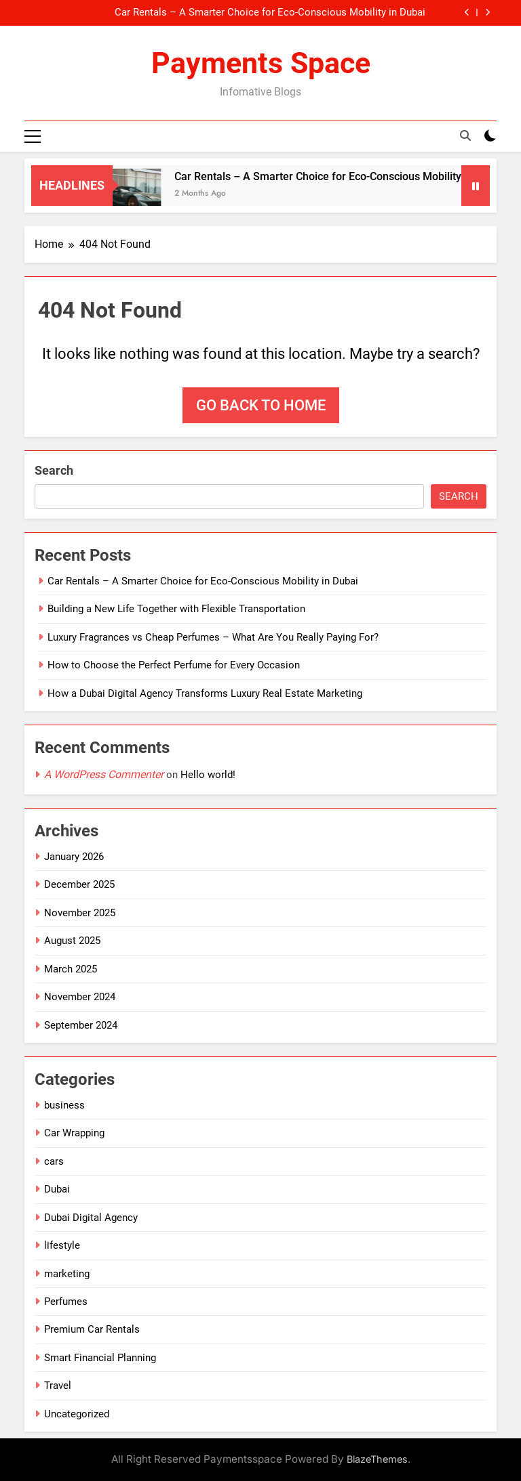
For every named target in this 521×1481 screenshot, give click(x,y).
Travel (57, 1385)
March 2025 (70, 969)
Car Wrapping (74, 1134)
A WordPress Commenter (103, 774)
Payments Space (260, 64)
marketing (67, 1274)
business (64, 1105)
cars (54, 1161)
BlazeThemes (377, 1459)
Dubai (57, 1189)
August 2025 (72, 941)
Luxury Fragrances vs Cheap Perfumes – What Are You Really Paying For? (213, 637)
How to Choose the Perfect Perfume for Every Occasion (173, 665)
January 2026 (74, 857)
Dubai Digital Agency (91, 1217)
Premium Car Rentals (92, 1329)
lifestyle (62, 1245)
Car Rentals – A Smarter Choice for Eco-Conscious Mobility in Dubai (270, 12)
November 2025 (79, 913)
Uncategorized (76, 1414)
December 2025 (79, 885)
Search (54, 470)
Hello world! (207, 775)
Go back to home (261, 405)
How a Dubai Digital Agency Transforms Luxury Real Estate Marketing (204, 693)
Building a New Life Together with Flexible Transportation (176, 609)
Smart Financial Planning (100, 1358)
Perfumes (66, 1301)
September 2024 (80, 1025)
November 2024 (79, 997)
